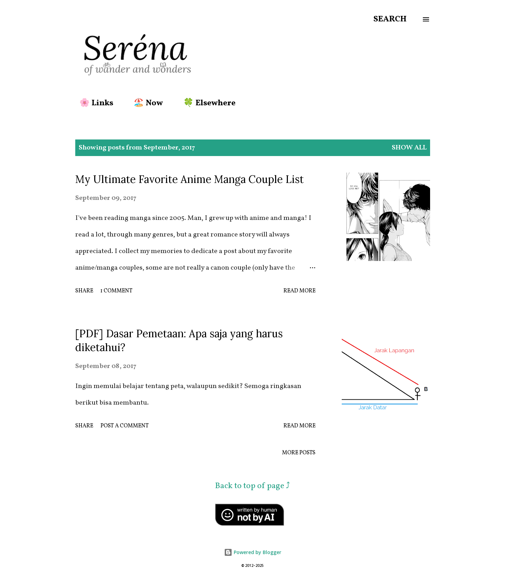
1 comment (116, 291)
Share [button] (84, 291)
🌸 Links (92, 103)
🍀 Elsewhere (205, 103)
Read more (299, 291)
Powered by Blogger (252, 552)
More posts (298, 453)
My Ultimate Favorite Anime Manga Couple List (189, 179)
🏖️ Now (144, 103)
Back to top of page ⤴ (252, 486)
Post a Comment (124, 426)
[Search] (390, 19)
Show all (409, 148)
